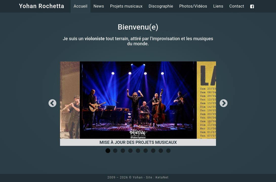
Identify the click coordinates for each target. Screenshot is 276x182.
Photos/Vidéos (193, 6)
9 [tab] (168, 150)
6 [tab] (145, 150)
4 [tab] (130, 150)
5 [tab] (138, 150)
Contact (236, 6)
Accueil (81, 6)
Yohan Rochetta (41, 6)
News (98, 6)
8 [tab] (160, 150)
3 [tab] (122, 150)
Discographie (161, 6)
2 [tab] (115, 150)
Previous (52, 103)
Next (223, 103)
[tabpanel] (138, 103)
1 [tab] (107, 150)
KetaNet (161, 177)
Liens (218, 6)
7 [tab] (153, 150)
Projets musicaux (126, 6)
